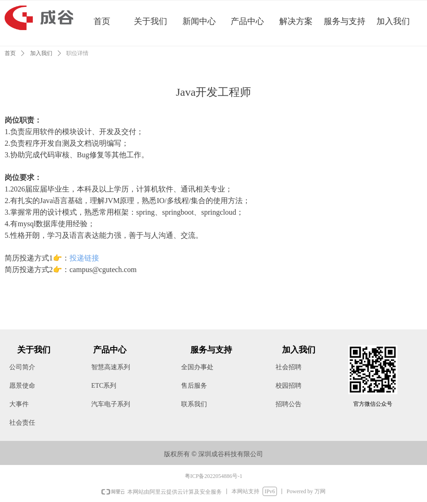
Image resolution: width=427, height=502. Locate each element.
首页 (10, 53)
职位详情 (77, 53)
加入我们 (41, 53)
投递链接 (84, 258)
